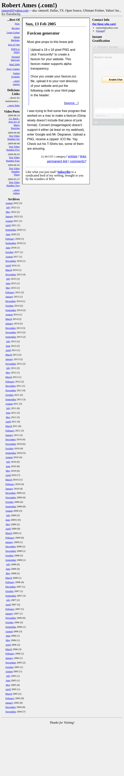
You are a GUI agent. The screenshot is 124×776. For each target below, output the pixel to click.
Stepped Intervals (15, 58)
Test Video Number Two (13, 184)
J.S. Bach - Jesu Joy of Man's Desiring (14, 123)
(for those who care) (104, 23)
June (8, 234)
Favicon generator (43, 33)
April (8, 225)
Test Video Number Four (13, 159)
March (8, 269)
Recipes (16, 28)
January (9, 216)
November (10, 260)
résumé (100, 30)
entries (72, 156)
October (9, 252)
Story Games (13, 68)
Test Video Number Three (14, 171)
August (9, 203)
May (8, 211)
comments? (78, 161)
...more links (13, 105)
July (8, 207)
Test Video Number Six (13, 137)
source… (71, 103)
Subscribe (64, 172)
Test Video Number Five (13, 148)
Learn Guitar (13, 32)
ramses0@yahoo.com (15, 10)
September (10, 229)
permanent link (57, 161)
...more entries (16, 82)
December (10, 301)
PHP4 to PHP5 (15, 51)
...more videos (16, 191)
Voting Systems (15, 75)
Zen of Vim (14, 44)
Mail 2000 (14, 64)
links (83, 156)
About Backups (15, 38)
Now (17, 23)
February (10, 238)
